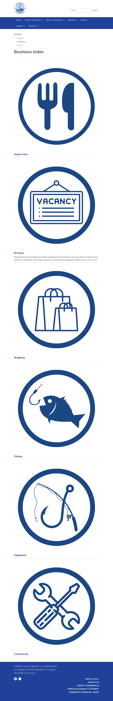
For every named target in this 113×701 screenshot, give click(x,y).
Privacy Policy (92, 679)
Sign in (96, 692)
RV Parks (20, 38)
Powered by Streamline (80, 692)
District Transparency (88, 686)
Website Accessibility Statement (83, 689)
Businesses (21, 42)
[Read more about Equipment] (56, 509)
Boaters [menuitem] (71, 20)
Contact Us (93, 682)
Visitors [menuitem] (83, 20)
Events (19, 45)
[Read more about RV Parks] (56, 210)
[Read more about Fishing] (56, 410)
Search (94, 10)
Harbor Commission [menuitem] (54, 20)
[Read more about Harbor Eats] (56, 108)
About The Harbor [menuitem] (33, 20)
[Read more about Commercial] (56, 608)
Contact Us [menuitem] (33, 26)
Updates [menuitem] (19, 26)
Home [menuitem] (18, 20)
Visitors (17, 34)
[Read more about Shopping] (56, 311)
